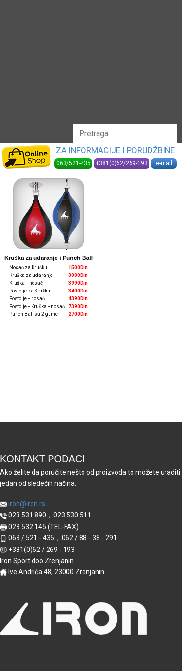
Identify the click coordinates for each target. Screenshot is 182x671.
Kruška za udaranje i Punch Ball (48, 258)
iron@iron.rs (22, 504)
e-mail (164, 163)
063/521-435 (73, 163)
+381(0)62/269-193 (122, 163)
